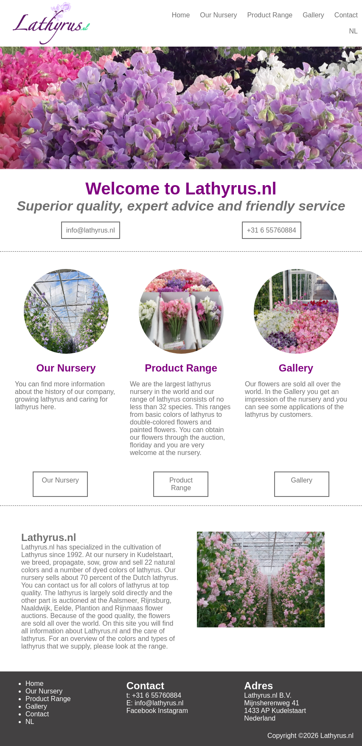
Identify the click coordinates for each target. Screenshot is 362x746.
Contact (346, 15)
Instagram (173, 710)
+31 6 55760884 (271, 230)
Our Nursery (218, 15)
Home (181, 15)
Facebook (141, 710)
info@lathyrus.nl (90, 230)
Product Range (269, 15)
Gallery (313, 15)
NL (353, 31)
